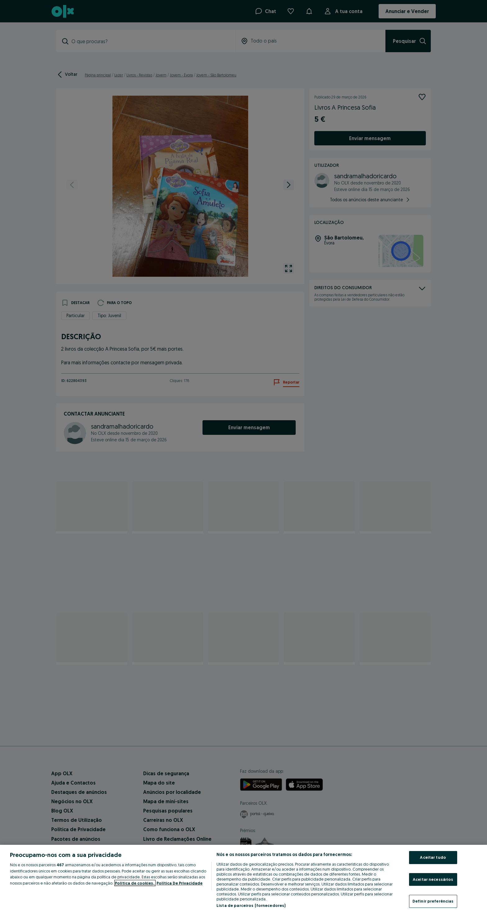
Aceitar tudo (433, 857)
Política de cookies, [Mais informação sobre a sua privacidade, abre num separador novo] (135, 883)
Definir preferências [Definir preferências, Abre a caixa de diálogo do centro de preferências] (433, 901)
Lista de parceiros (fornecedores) (250, 905)
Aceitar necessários (433, 879)
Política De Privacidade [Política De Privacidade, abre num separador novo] (180, 883)
